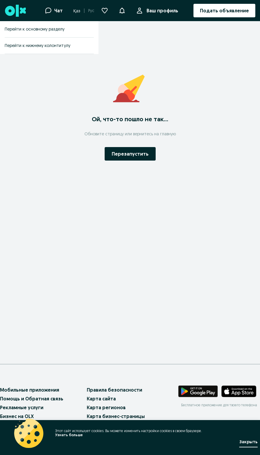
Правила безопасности (114, 390)
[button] (121, 10)
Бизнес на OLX (17, 416)
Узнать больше (69, 435)
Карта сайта (101, 399)
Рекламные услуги (21, 407)
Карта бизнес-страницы (116, 416)
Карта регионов (106, 407)
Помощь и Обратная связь (31, 399)
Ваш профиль (161, 10)
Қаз (76, 11)
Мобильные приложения (29, 390)
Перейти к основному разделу (34, 29)
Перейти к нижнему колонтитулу (37, 45)
